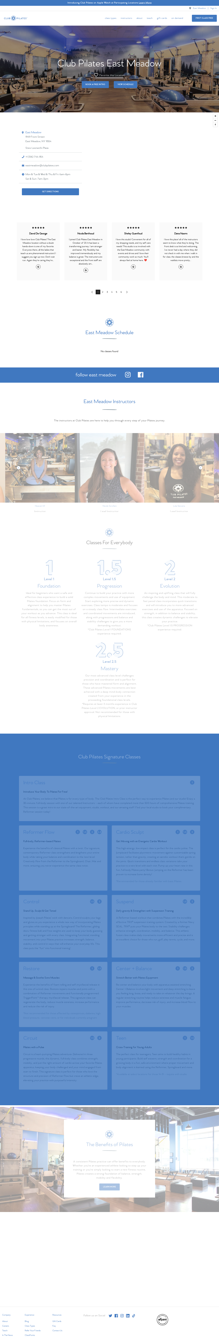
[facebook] (140, 377)
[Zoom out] (215, 120)
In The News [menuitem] (7, 1335)
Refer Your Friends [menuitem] (33, 1330)
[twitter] (110, 1315)
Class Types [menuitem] (110, 18)
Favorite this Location (109, 75)
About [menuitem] (139, 18)
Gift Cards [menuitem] (162, 18)
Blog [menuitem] (27, 1321)
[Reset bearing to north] (215, 125)
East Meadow (199, 8)
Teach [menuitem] (150, 18)
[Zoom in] (215, 116)
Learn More (145, 2)
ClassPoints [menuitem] (30, 1335)
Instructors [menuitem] (126, 18)
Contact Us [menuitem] (57, 1330)
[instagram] (128, 377)
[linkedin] (128, 1315)
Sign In (213, 8)
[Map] (109, 163)
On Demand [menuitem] (177, 18)
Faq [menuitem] (54, 1326)
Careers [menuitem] (5, 1326)
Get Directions (50, 191)
